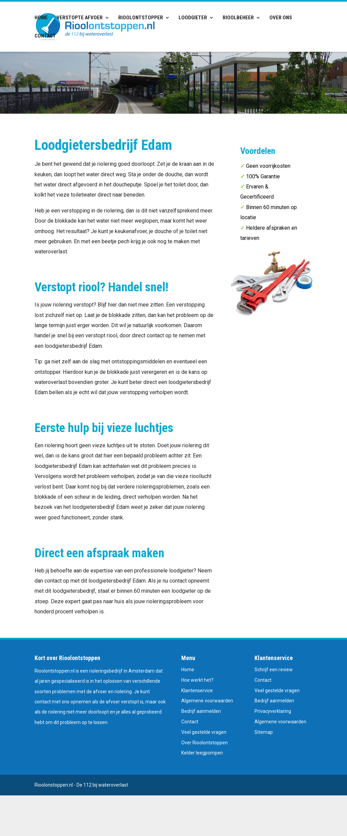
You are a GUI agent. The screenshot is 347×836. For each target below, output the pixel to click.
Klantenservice (197, 690)
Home (41, 18)
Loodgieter (193, 18)
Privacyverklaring (272, 711)
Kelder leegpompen (202, 752)
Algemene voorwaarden (207, 700)
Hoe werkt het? (197, 680)
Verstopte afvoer (80, 18)
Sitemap (263, 732)
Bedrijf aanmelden (201, 711)
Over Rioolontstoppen (204, 742)
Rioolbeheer (238, 18)
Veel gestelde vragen (203, 732)
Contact (45, 36)
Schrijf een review (273, 669)
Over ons (280, 18)
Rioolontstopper (140, 18)
